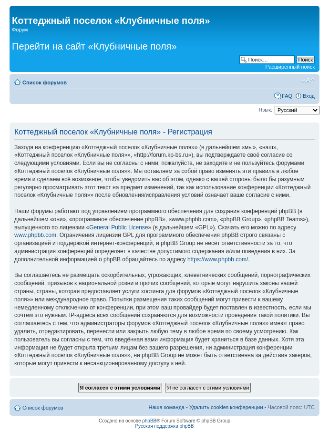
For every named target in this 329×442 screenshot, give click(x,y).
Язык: (265, 110)
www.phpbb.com (35, 235)
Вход (309, 96)
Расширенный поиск (290, 67)
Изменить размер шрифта (308, 80)
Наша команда (167, 407)
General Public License (118, 227)
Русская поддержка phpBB (164, 426)
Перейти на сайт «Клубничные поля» (94, 46)
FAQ (287, 96)
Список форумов (44, 82)
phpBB (149, 420)
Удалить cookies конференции (226, 407)
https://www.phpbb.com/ (217, 259)
